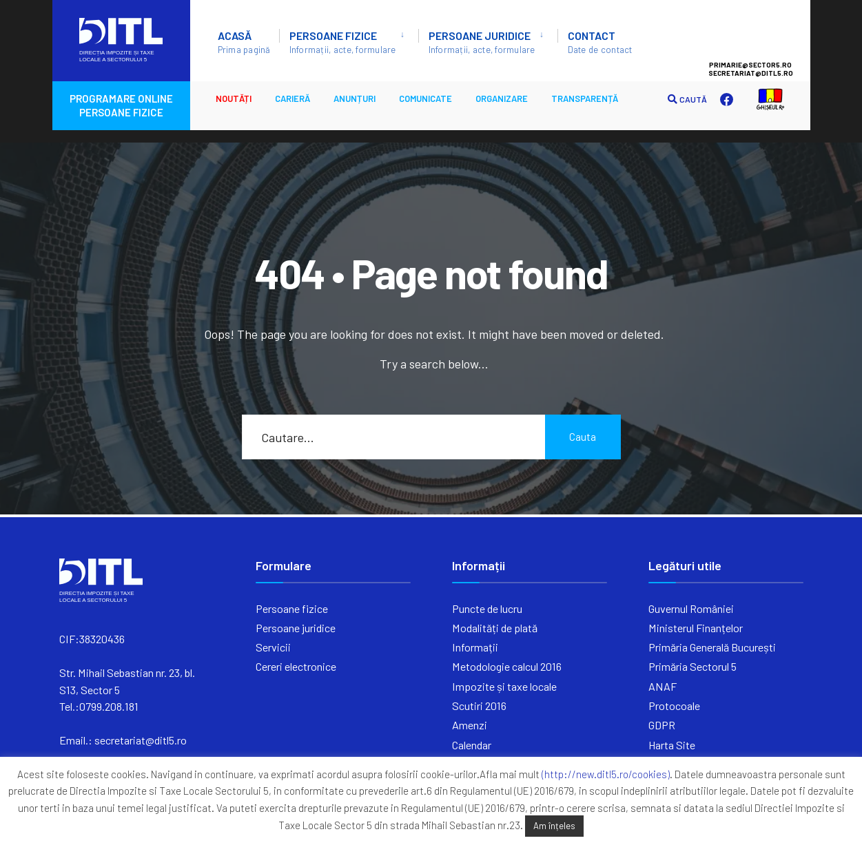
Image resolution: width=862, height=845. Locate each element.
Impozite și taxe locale (504, 686)
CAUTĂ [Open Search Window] (687, 99)
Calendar (471, 744)
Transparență (584, 98)
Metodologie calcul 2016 (507, 666)
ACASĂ (244, 42)
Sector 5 (764, 35)
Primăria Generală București (712, 647)
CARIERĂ (292, 98)
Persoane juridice (482, 42)
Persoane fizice (342, 42)
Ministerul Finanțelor (695, 627)
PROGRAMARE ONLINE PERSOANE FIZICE (121, 105)
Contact (600, 42)
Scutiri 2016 (479, 705)
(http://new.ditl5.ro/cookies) (606, 774)
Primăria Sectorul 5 (692, 666)
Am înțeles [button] (554, 825)
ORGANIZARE (501, 98)
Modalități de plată (494, 627)
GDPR (661, 724)
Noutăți (234, 98)
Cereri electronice (296, 666)
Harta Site (671, 744)
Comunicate (425, 98)
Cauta (582, 436)
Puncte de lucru (487, 608)
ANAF (662, 686)
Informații (475, 647)
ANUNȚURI (354, 98)
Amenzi (469, 724)
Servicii (273, 647)
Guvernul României (691, 608)
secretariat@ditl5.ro (140, 740)
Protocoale (674, 705)
